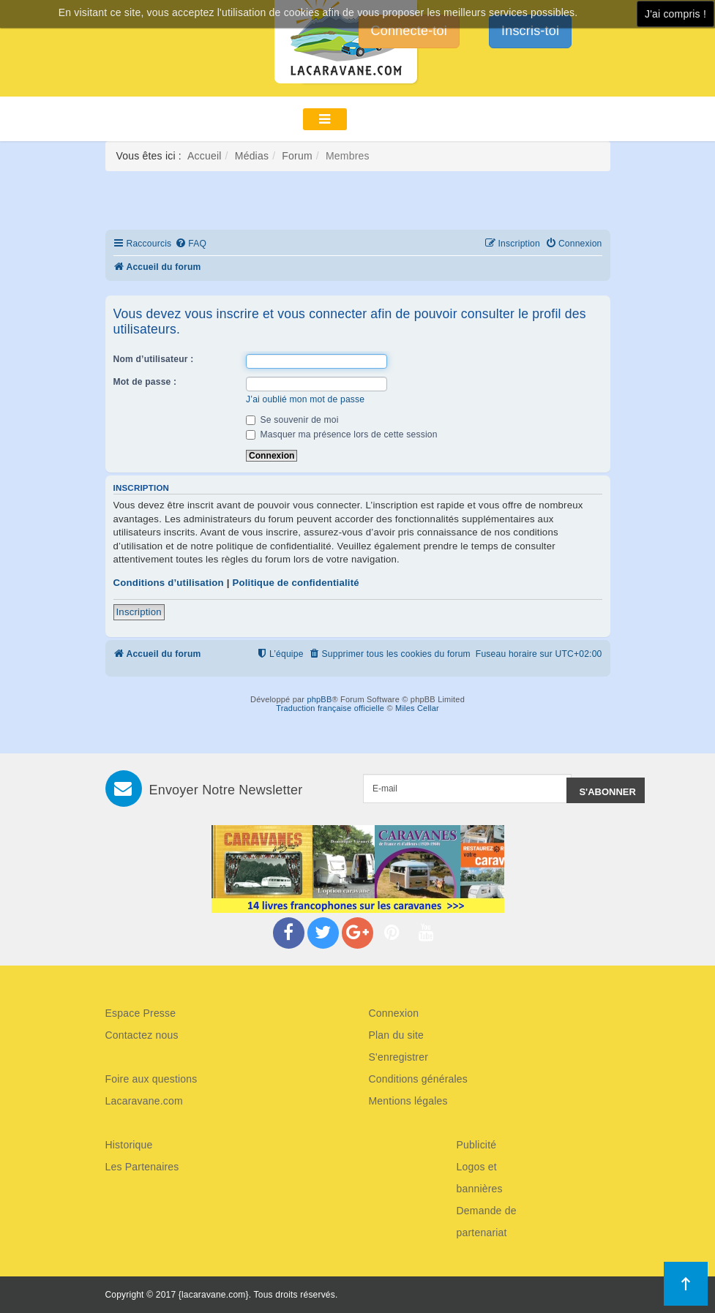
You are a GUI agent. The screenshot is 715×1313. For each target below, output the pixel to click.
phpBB (319, 699)
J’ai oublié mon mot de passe (305, 399)
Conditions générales (418, 1079)
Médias (252, 156)
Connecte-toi (409, 30)
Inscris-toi (530, 30)
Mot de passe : (145, 382)
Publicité (477, 1145)
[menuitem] (190, 244)
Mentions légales (408, 1101)
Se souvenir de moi (292, 420)
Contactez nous (142, 1035)
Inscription (139, 611)
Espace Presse (140, 1013)
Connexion (394, 1013)
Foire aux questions (151, 1079)
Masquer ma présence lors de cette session (342, 434)
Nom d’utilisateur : (153, 359)
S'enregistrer (399, 1057)
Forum (297, 156)
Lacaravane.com (144, 1101)
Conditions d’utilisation (168, 582)
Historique (129, 1145)
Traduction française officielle (330, 708)
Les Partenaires (142, 1167)
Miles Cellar (417, 708)
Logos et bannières (480, 1178)
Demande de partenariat (487, 1221)
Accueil (204, 156)
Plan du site (396, 1035)
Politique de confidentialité (295, 582)
